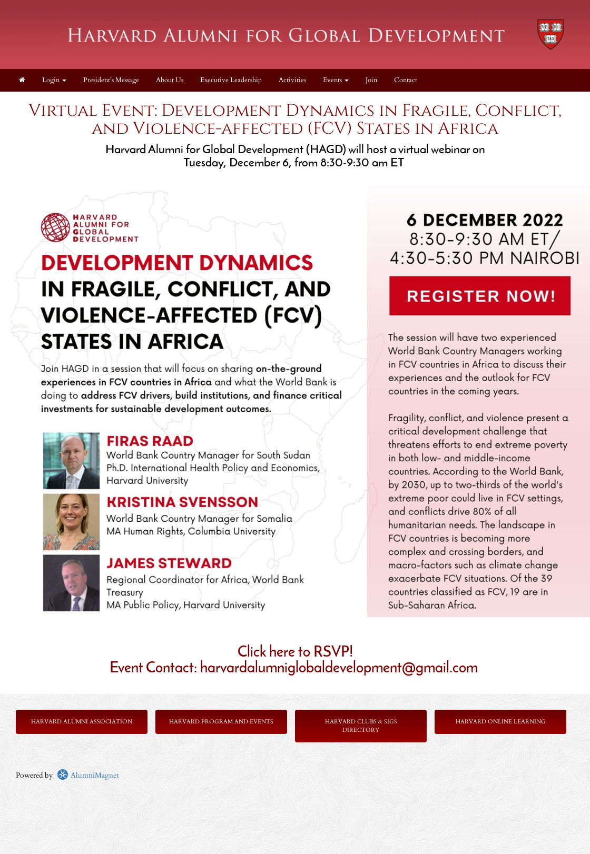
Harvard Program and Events (221, 722)
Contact (405, 80)
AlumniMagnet (88, 775)
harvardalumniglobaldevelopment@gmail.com (339, 668)
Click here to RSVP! (295, 653)
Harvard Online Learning (501, 722)
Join (371, 80)
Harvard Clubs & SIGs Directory (361, 726)
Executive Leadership (231, 80)
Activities (292, 80)
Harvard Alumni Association (81, 722)
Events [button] (336, 80)
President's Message (111, 80)
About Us (169, 80)
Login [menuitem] (54, 80)
